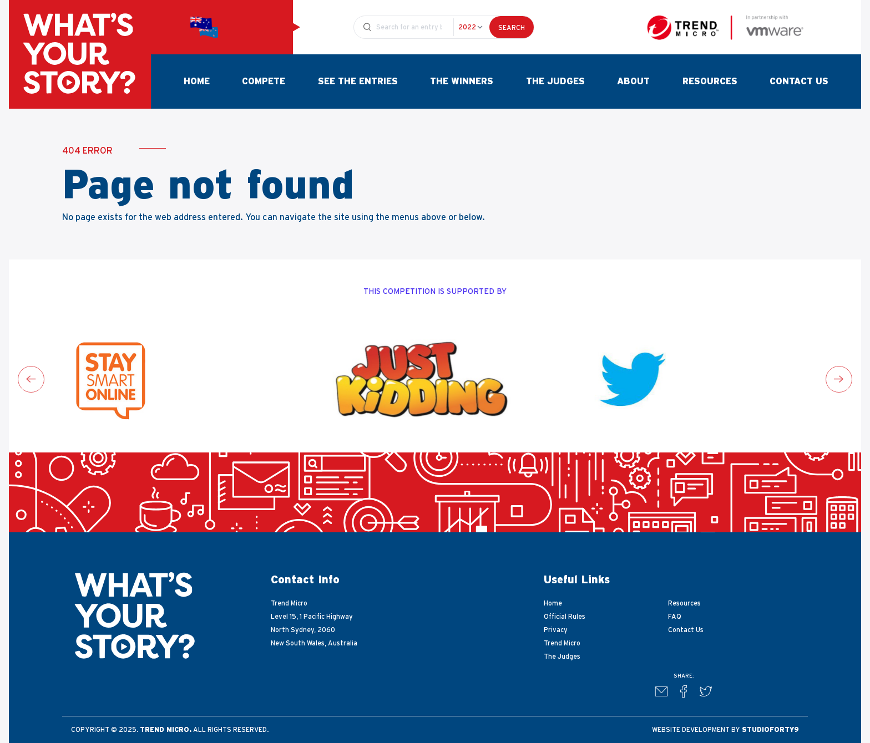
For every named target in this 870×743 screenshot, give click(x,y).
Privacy (556, 630)
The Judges (555, 81)
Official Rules (564, 616)
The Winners (461, 81)
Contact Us (799, 81)
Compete (263, 81)
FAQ (674, 616)
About (633, 81)
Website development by (725, 729)
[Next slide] (839, 379)
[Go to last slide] (31, 379)
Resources (709, 81)
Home (197, 81)
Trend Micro (562, 643)
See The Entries (358, 81)
